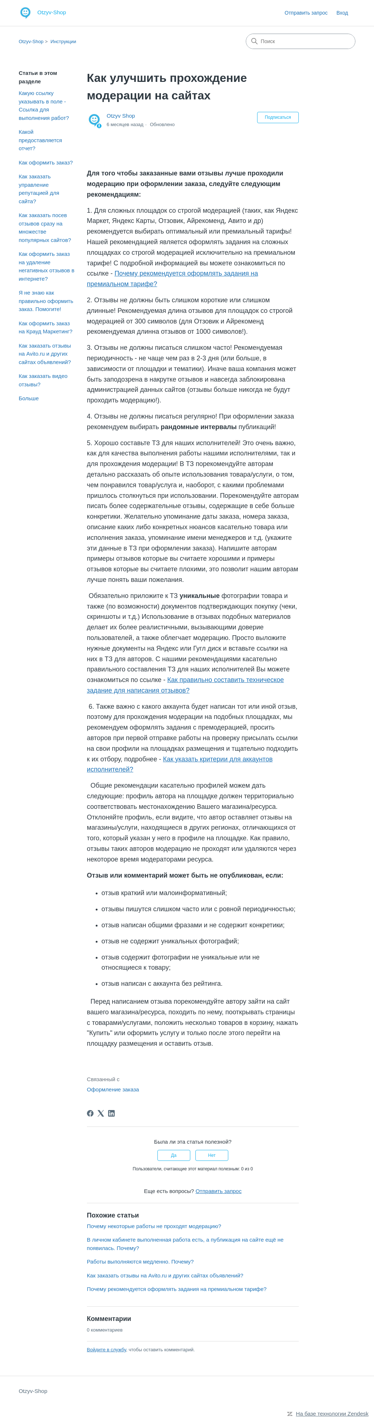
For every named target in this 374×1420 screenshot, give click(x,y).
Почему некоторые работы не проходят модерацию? (154, 1226)
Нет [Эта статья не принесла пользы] (211, 1155)
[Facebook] (90, 1113)
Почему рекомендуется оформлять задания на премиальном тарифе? (177, 1289)
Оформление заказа (113, 1089)
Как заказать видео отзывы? (43, 380)
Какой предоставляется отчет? (40, 140)
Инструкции (63, 41)
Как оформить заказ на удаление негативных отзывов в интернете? (47, 266)
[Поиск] (300, 41)
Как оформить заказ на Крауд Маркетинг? (45, 327)
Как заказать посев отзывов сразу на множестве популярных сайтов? (45, 227)
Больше (29, 398)
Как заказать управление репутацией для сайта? (39, 188)
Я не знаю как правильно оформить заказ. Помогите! (46, 300)
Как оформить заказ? (46, 162)
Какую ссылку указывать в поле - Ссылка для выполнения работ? (44, 105)
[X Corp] (101, 1113)
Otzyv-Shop (31, 41)
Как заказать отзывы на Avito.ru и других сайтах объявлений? (45, 353)
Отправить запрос (306, 13)
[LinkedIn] (111, 1113)
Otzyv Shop (121, 116)
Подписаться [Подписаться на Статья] (278, 117)
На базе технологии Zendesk (332, 1413)
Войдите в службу (106, 1349)
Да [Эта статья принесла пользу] (173, 1155)
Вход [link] (342, 13)
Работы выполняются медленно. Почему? (140, 1261)
